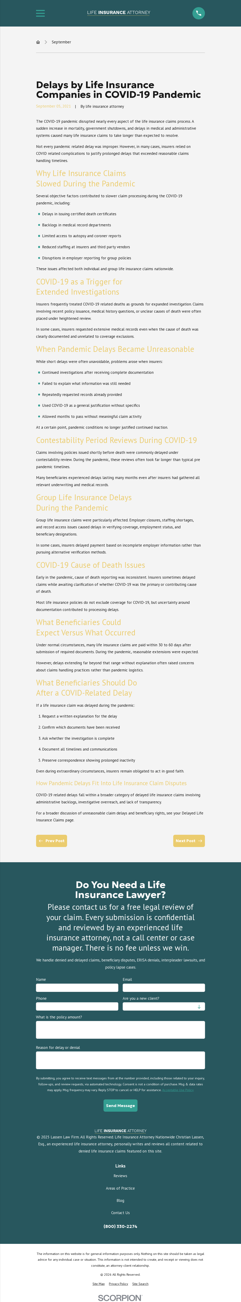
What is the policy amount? (59, 1017)
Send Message (120, 1105)
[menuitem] (99, 1284)
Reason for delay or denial (58, 1047)
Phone (41, 998)
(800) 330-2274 (120, 1226)
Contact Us (120, 1212)
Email (127, 979)
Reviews (120, 1175)
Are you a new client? (141, 998)
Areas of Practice (120, 1188)
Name (41, 979)
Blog (120, 1200)
